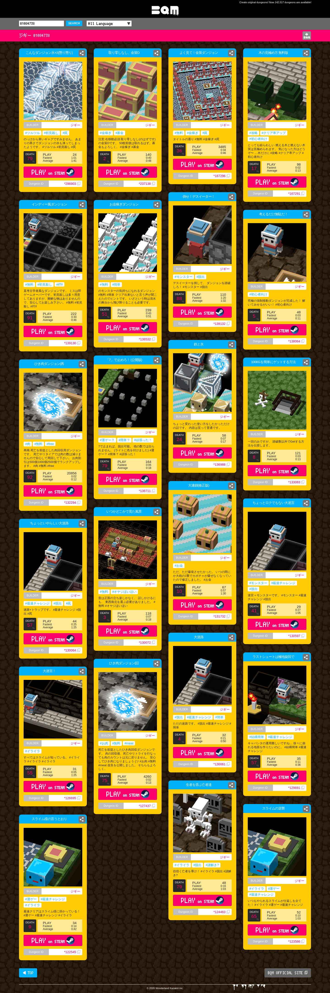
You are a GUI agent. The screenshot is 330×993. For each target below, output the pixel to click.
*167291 (296, 193)
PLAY (53, 172)
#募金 (120, 133)
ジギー (75, 125)
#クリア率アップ (274, 133)
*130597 (296, 636)
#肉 (27, 444)
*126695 (72, 798)
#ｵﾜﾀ (59, 284)
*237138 (147, 184)
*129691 (296, 788)
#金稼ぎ (105, 133)
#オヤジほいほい (124, 592)
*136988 (222, 464)
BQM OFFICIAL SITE (288, 973)
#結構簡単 (256, 737)
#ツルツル (32, 133)
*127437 (147, 806)
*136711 (147, 491)
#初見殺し (51, 133)
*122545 (72, 952)
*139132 (222, 324)
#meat (128, 743)
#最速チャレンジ (283, 583)
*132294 (72, 502)
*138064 (296, 341)
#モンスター (183, 277)
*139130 (72, 343)
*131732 (222, 616)
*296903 (72, 184)
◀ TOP (28, 973)
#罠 (65, 133)
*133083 (296, 482)
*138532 (147, 339)
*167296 (222, 176)
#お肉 (104, 743)
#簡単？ (124, 440)
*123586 (296, 941)
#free (50, 444)
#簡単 (116, 284)
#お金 (179, 565)
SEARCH (74, 23)
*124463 (222, 912)
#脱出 (201, 277)
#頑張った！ (143, 440)
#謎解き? (212, 865)
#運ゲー (274, 888)
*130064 (72, 650)
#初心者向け (258, 139)
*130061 (222, 764)
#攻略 (253, 133)
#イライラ (32, 751)
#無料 (179, 133)
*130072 (147, 642)
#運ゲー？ (107, 440)
